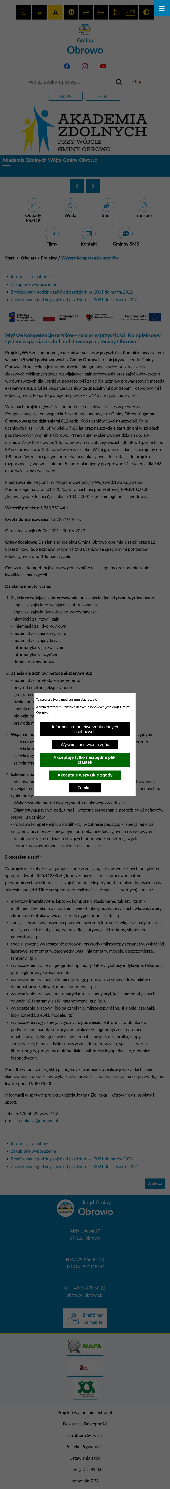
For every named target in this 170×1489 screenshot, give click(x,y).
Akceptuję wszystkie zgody (85, 775)
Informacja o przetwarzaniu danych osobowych (85, 729)
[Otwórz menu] (162, 8)
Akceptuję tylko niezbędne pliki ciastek (85, 760)
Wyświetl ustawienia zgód (85, 744)
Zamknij (84, 787)
